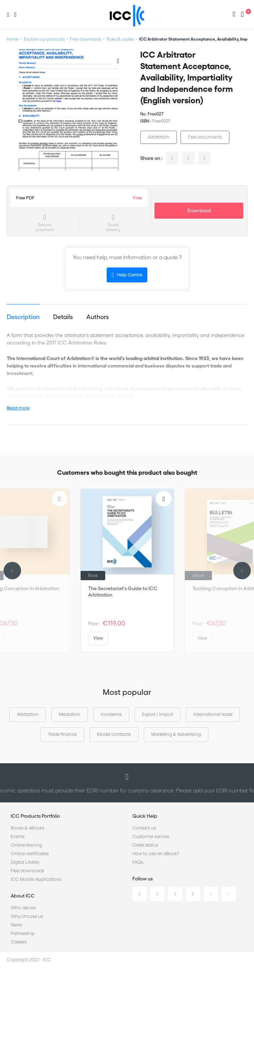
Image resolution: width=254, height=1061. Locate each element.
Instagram (193, 894)
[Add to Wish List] (118, 60)
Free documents (205, 137)
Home (13, 39)
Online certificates (30, 853)
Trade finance (62, 734)
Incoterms (111, 714)
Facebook (175, 894)
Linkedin (139, 894)
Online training (26, 845)
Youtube (211, 894)
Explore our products (44, 39)
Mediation (69, 714)
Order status (145, 845)
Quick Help (144, 816)
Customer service (150, 836)
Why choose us (27, 916)
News (16, 924)
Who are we (23, 907)
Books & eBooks (27, 828)
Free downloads (85, 39)
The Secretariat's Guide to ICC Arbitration (122, 592)
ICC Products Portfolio (35, 816)
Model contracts (114, 734)
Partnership (23, 933)
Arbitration (158, 137)
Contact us (144, 828)
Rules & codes (120, 39)
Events (18, 836)
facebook (204, 158)
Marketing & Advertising (176, 734)
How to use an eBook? (155, 853)
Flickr (229, 894)
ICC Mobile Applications (36, 879)
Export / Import (157, 714)
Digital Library (25, 862)
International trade (212, 714)
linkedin (172, 158)
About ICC (23, 896)
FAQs (137, 862)
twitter (188, 158)
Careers (19, 942)
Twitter (157, 894)
